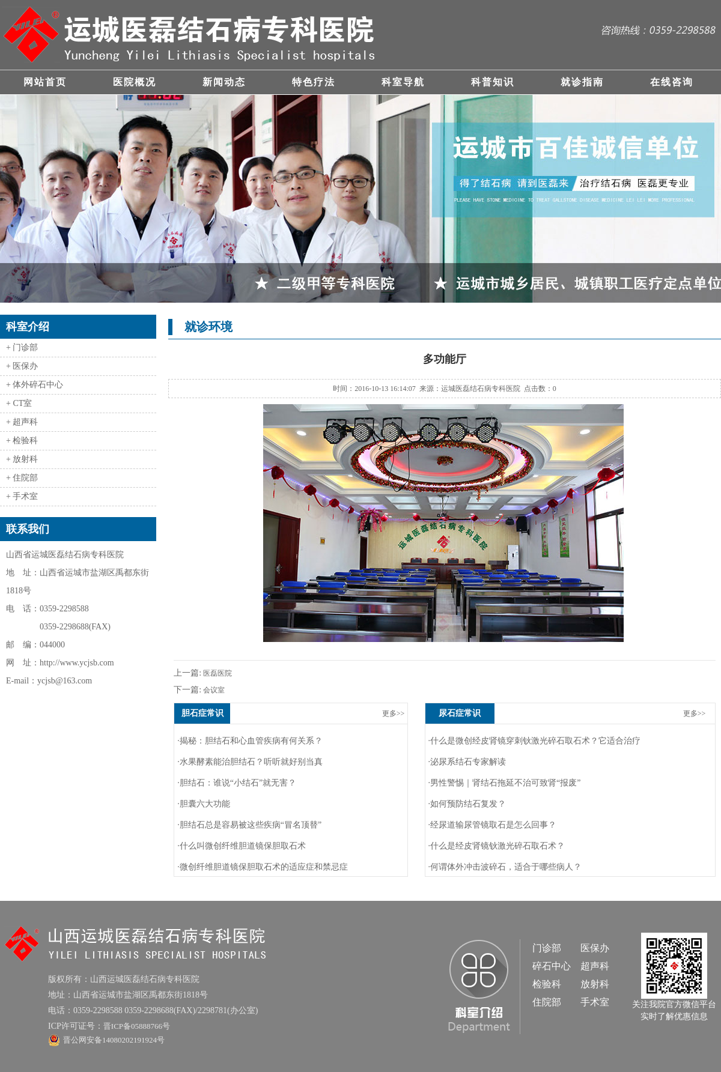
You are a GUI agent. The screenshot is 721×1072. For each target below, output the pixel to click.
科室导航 (403, 82)
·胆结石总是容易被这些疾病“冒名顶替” (249, 824)
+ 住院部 (22, 477)
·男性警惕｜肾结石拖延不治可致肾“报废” (504, 782)
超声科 (594, 966)
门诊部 (546, 948)
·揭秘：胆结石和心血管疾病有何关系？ (250, 740)
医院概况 (134, 82)
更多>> (393, 713)
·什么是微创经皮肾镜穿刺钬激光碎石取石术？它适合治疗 (534, 740)
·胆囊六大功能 (203, 803)
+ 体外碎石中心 (34, 384)
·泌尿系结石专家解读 (467, 761)
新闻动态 (224, 82)
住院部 (546, 1002)
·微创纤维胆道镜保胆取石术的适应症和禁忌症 (262, 866)
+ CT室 (19, 403)
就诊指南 (582, 82)
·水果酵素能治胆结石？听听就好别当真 (250, 761)
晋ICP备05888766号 (136, 1026)
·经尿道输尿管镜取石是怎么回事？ (492, 824)
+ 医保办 (22, 366)
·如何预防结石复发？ (467, 803)
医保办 (594, 948)
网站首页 (45, 82)
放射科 (594, 984)
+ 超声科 (22, 421)
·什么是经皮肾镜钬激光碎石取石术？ (496, 845)
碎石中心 (551, 966)
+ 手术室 (22, 496)
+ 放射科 (22, 459)
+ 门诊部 (22, 347)
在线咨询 (671, 82)
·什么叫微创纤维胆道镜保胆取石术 (241, 845)
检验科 (546, 984)
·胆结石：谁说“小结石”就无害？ (236, 782)
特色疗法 (313, 82)
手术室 (594, 1002)
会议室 (213, 690)
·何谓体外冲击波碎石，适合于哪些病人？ (505, 866)
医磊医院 (216, 673)
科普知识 (492, 82)
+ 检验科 (22, 440)
